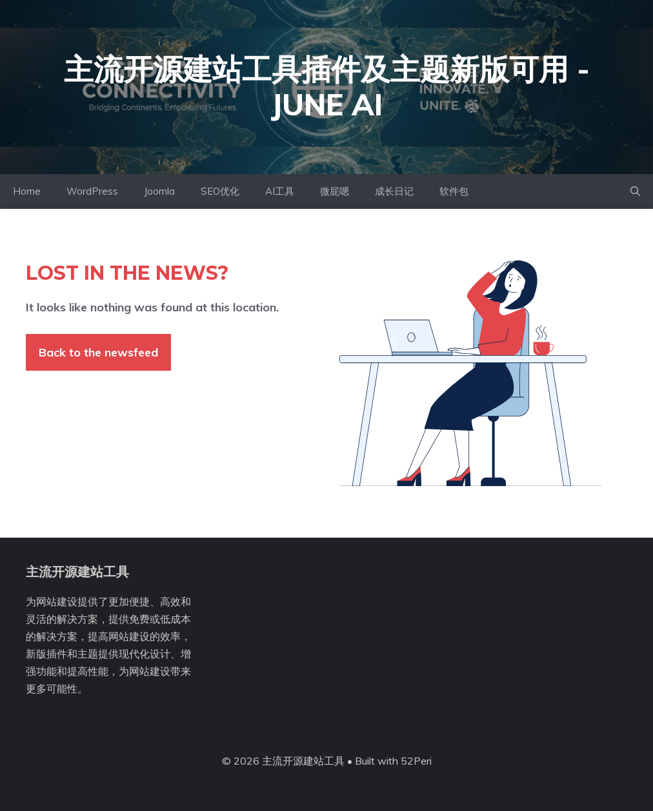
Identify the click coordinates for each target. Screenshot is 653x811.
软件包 (453, 191)
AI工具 (279, 191)
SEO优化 (220, 191)
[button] (635, 191)
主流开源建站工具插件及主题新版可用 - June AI (327, 86)
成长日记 (394, 191)
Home (27, 191)
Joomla (159, 191)
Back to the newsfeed (98, 352)
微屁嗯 (334, 191)
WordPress (92, 191)
